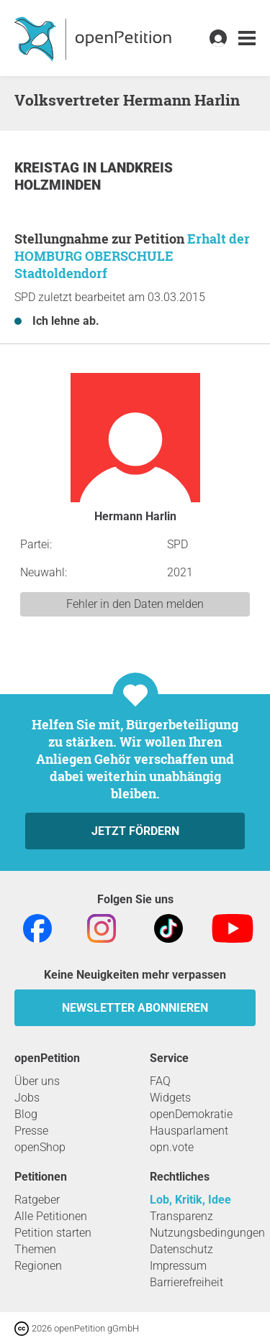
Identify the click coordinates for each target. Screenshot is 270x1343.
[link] (247, 38)
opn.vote (172, 1147)
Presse (31, 1130)
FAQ (160, 1081)
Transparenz (181, 1216)
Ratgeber (37, 1199)
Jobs (27, 1097)
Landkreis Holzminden (93, 176)
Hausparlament (189, 1130)
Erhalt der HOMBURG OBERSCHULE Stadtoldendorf (132, 256)
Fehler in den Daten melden (135, 604)
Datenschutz (181, 1249)
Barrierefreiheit (186, 1282)
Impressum (178, 1266)
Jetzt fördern (135, 831)
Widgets (170, 1097)
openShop (40, 1147)
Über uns (37, 1081)
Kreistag (48, 168)
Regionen (38, 1266)
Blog (25, 1114)
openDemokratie (191, 1114)
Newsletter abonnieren (135, 1008)
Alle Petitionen (50, 1216)
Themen (35, 1249)
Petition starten (52, 1233)
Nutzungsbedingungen (207, 1233)
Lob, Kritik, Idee (190, 1199)
